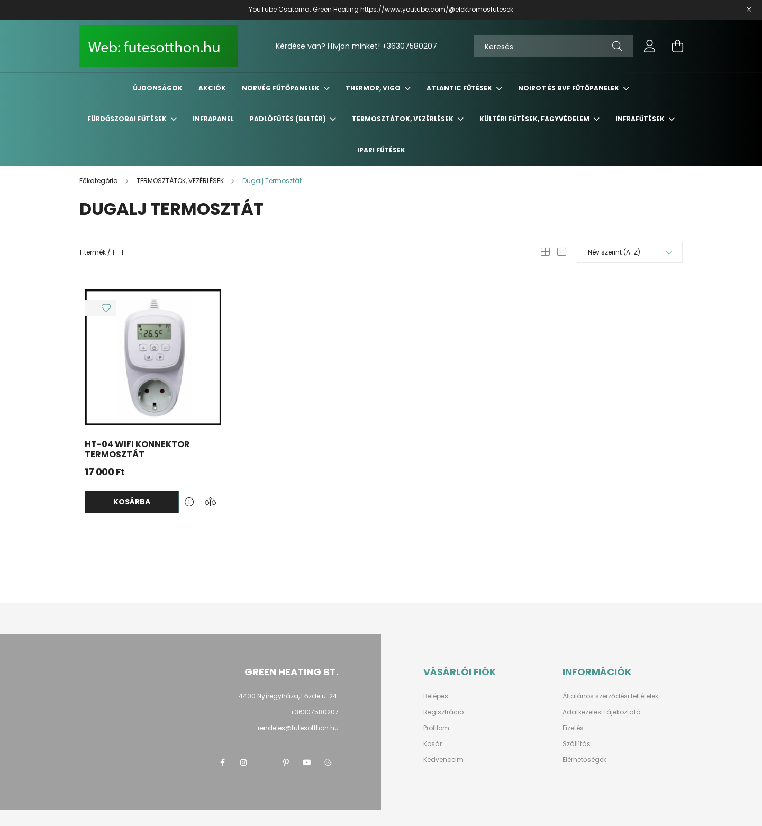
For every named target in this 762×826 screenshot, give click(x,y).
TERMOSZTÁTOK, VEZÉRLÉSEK (403, 118)
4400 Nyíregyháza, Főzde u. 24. (289, 696)
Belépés (435, 696)
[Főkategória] (99, 180)
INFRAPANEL (213, 118)
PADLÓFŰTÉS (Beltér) (289, 118)
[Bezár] (749, 9)
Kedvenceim (443, 760)
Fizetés (573, 728)
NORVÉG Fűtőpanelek (281, 88)
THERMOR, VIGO (374, 88)
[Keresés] (553, 46)
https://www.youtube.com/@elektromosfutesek (436, 9)
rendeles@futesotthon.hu (298, 727)
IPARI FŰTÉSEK (381, 150)
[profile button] (649, 46)
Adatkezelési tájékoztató (601, 712)
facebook (222, 762)
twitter (264, 762)
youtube (307, 762)
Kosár (432, 744)
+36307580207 (409, 46)
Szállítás (577, 744)
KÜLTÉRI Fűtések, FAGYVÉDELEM (535, 118)
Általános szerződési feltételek (610, 696)
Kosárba (131, 501)
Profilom (436, 728)
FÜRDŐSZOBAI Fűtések (127, 118)
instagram (243, 762)
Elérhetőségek (584, 760)
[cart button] (677, 46)
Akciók (212, 88)
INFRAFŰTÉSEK (640, 118)
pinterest (285, 762)
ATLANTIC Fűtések (460, 88)
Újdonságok (158, 88)
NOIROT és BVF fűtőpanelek (569, 88)
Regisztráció (443, 712)
